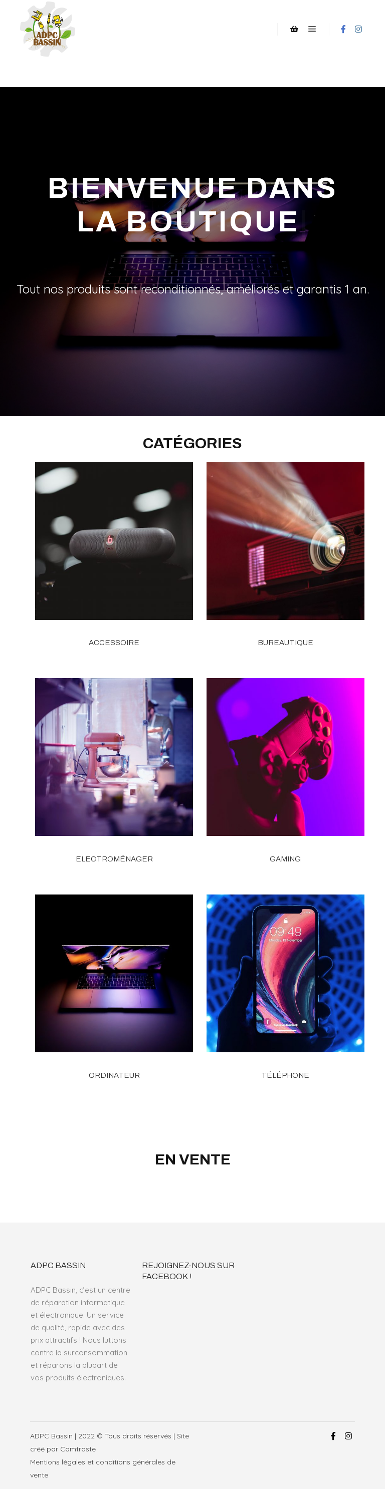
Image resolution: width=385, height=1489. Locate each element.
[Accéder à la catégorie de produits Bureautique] (285, 564)
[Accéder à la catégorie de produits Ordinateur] (114, 996)
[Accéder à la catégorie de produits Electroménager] (114, 780)
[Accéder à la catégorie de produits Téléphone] (285, 996)
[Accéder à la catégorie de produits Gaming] (285, 780)
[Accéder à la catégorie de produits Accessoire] (114, 564)
